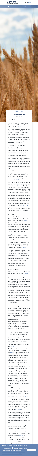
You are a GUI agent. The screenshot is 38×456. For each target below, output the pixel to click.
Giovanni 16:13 (26, 247)
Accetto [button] (31, 449)
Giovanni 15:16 (18, 409)
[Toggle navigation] (8, 6)
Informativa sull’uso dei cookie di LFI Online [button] (12, 454)
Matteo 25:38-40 (24, 205)
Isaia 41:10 (15, 364)
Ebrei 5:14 (18, 255)
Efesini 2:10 (12, 352)
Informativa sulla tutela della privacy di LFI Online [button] (13, 452)
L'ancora (11, 1)
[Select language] (26, 6)
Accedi (29, 2)
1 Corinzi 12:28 (19, 184)
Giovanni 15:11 (16, 131)
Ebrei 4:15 (12, 346)
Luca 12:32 (21, 435)
